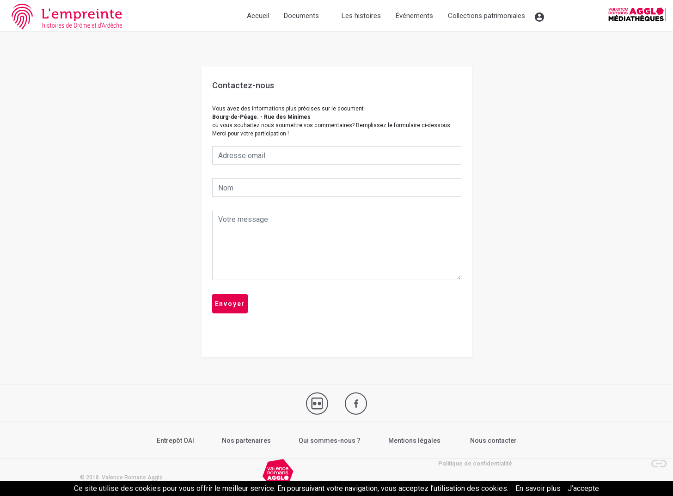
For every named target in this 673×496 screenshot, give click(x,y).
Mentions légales (414, 440)
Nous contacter (493, 440)
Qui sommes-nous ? (330, 440)
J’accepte (583, 488)
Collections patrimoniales (486, 16)
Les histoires (361, 16)
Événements (414, 16)
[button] (654, 459)
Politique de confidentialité (475, 463)
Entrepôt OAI (175, 440)
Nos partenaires (246, 440)
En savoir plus (538, 488)
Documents (301, 16)
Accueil (258, 16)
